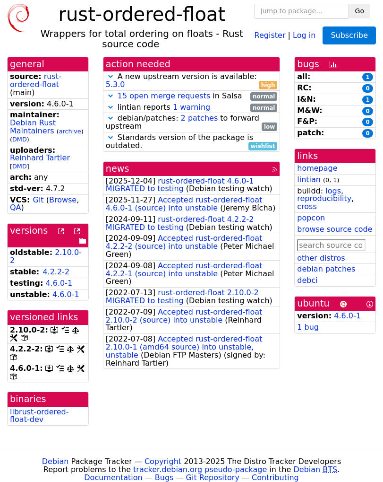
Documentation (113, 477)
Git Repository (212, 477)
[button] (110, 76)
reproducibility (324, 198)
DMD (19, 139)
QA (15, 207)
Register (270, 34)
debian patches (326, 268)
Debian (55, 461)
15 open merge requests (164, 95)
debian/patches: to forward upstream (192, 122)
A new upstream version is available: (192, 81)
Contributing (275, 477)
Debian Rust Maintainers (33, 126)
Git (38, 199)
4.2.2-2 (56, 271)
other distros (321, 258)
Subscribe (349, 35)
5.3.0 (115, 84)
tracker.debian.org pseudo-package (200, 469)
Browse (63, 199)
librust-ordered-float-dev (39, 415)
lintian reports (192, 108)
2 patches (199, 118)
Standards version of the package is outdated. (192, 142)
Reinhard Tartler (40, 157)
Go (359, 11)
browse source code (334, 229)
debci (307, 280)
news (117, 168)
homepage (317, 168)
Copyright (163, 461)
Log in (304, 34)
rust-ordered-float (35, 80)
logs (333, 190)
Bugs (164, 477)
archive (70, 131)
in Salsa (192, 96)
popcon (311, 217)
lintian (309, 179)
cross (306, 206)
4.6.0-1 (59, 283)
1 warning (191, 107)
